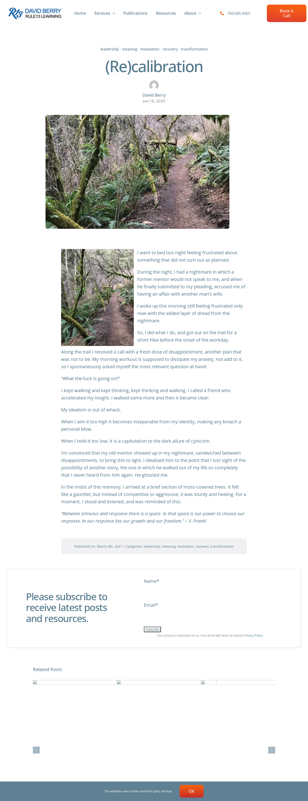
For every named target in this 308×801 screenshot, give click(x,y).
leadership (109, 48)
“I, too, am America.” (145, 734)
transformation (194, 48)
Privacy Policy (253, 635)
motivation (149, 48)
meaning (129, 48)
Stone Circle (49, 733)
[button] (36, 714)
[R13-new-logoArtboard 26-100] (35, 9)
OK (191, 791)
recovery (170, 48)
